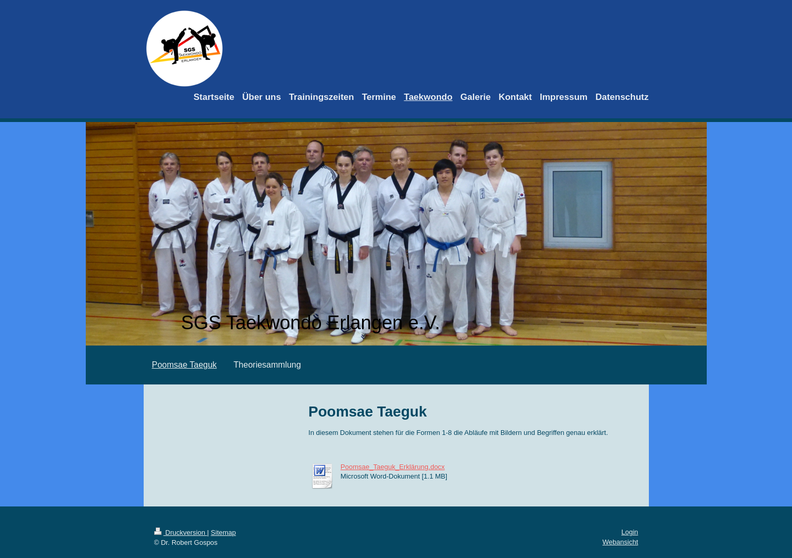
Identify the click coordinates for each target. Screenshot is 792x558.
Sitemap (223, 532)
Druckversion (180, 532)
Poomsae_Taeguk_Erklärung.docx (392, 467)
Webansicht (620, 542)
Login (629, 532)
